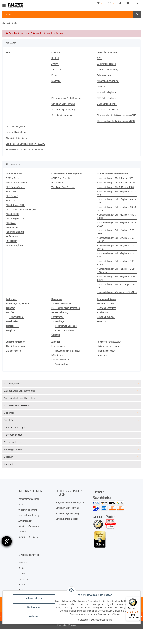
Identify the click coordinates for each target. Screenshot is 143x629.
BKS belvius (11, 191)
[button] (120, 3)
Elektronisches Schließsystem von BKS (116, 121)
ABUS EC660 (12, 214)
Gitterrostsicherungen (108, 346)
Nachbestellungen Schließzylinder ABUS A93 (116, 193)
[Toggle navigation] (4, 4)
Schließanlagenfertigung (63, 109)
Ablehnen (33, 616)
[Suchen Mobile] (68, 14)
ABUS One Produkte (61, 178)
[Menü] (138, 598)
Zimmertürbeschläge (65, 330)
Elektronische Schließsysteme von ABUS (116, 115)
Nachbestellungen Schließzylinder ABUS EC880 (116, 224)
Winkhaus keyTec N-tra (17, 182)
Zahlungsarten (104, 75)
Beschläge (9, 420)
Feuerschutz (103, 321)
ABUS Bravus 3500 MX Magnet (21, 209)
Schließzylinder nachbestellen (19, 398)
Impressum (56, 69)
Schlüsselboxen (62, 364)
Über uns (55, 52)
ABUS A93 (11, 223)
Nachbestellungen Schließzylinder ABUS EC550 (116, 209)
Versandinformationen (107, 52)
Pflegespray (11, 241)
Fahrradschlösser (106, 350)
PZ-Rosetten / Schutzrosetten (65, 308)
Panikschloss (103, 312)
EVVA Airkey (57, 182)
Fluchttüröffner (16, 317)
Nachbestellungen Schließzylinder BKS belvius (115, 232)
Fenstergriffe (57, 317)
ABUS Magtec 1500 (15, 218)
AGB (99, 58)
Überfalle (55, 335)
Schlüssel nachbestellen (109, 342)
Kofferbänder (12, 236)
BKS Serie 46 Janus (15, 187)
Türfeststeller (12, 326)
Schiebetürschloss (105, 317)
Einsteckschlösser (13, 442)
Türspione (10, 330)
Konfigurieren (33, 607)
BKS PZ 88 (11, 200)
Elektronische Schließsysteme (19, 390)
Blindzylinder (12, 227)
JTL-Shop (72, 625)
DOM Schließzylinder (107, 104)
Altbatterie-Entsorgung (107, 81)
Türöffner (10, 312)
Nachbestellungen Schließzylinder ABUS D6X (116, 201)
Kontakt (9, 52)
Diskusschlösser (13, 350)
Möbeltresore (57, 355)
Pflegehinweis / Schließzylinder (66, 98)
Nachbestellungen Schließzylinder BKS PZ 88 (115, 263)
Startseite (56, 81)
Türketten (10, 308)
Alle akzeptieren (34, 598)
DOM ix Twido (12, 178)
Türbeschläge (58, 321)
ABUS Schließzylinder (107, 109)
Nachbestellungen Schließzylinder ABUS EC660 (116, 216)
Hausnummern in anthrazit (67, 350)
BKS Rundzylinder (14, 245)
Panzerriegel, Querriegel (17, 303)
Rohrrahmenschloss (106, 308)
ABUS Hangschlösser (16, 346)
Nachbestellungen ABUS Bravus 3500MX (117, 182)
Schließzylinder (12, 383)
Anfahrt (54, 64)
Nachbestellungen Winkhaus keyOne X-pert (116, 286)
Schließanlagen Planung (63, 104)
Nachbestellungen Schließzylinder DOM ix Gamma (116, 270)
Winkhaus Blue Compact (63, 187)
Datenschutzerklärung (107, 69)
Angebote (102, 355)
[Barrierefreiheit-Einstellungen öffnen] (7, 541)
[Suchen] (137, 14)
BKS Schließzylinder (106, 92)
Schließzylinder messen (62, 115)
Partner (55, 75)
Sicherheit (9, 412)
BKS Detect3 (12, 196)
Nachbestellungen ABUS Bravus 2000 (115, 178)
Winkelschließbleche (61, 303)
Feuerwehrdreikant (15, 232)
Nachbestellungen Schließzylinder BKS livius (115, 255)
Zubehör (8, 456)
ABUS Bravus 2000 (15, 205)
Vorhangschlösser (13, 449)
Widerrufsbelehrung (106, 64)
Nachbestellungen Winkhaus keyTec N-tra (117, 292)
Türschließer (12, 321)
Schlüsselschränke (60, 359)
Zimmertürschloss (105, 303)
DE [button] (98, 3)
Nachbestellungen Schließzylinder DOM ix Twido (116, 278)
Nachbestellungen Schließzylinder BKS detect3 (115, 239)
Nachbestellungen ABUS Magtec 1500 (115, 187)
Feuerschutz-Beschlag (66, 326)
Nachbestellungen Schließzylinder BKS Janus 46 (115, 247)
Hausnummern (58, 346)
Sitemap (101, 86)
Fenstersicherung (59, 312)
